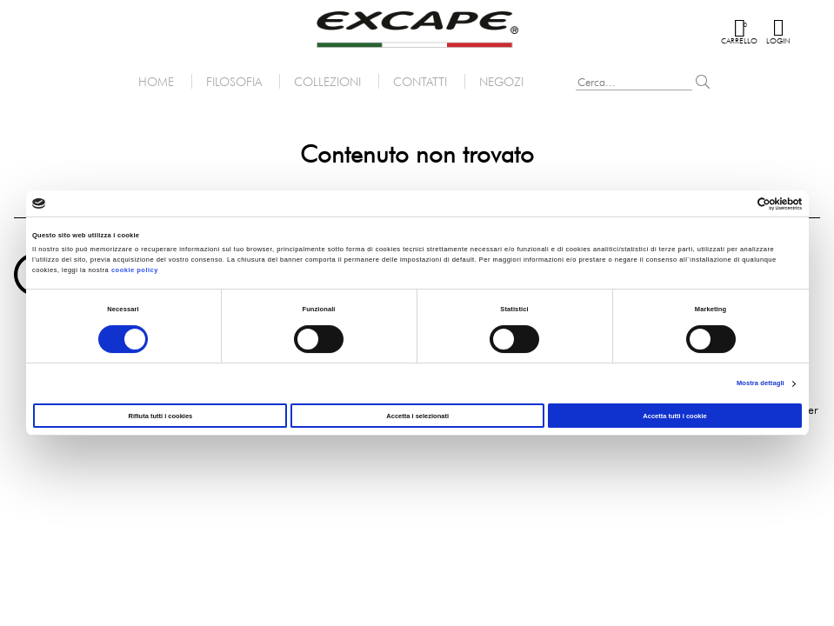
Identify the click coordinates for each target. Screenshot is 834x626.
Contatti (420, 81)
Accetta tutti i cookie (674, 416)
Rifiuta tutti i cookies (161, 416)
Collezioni (327, 81)
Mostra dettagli (760, 383)
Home (156, 81)
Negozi (501, 81)
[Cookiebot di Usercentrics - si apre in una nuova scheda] (726, 203)
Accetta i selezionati (417, 416)
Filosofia (234, 81)
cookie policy (134, 270)
